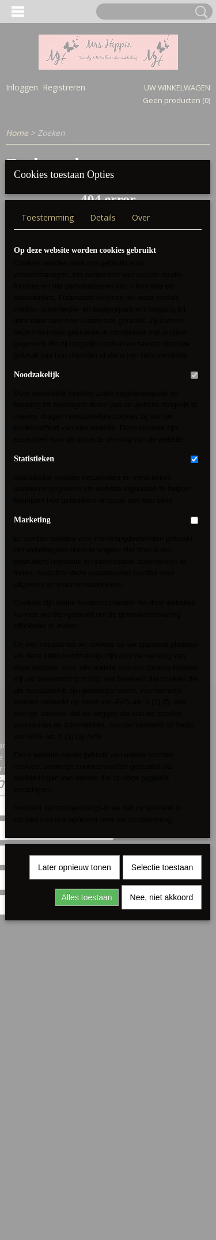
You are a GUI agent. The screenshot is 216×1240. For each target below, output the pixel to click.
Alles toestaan (87, 1062)
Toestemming (47, 382)
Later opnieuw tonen (74, 1032)
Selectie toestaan (162, 1032)
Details (103, 382)
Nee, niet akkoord (162, 1062)
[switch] (194, 540)
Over (141, 382)
